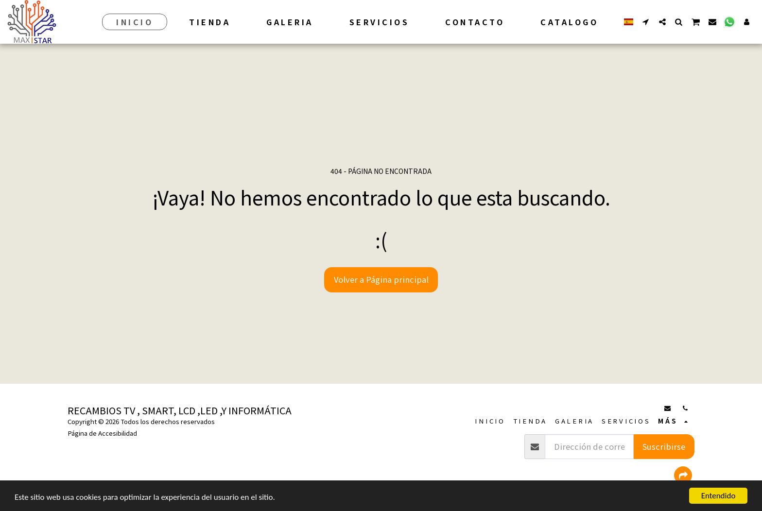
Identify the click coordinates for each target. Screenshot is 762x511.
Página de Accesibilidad (102, 433)
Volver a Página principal (381, 279)
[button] (646, 21)
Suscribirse (663, 446)
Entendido (718, 496)
